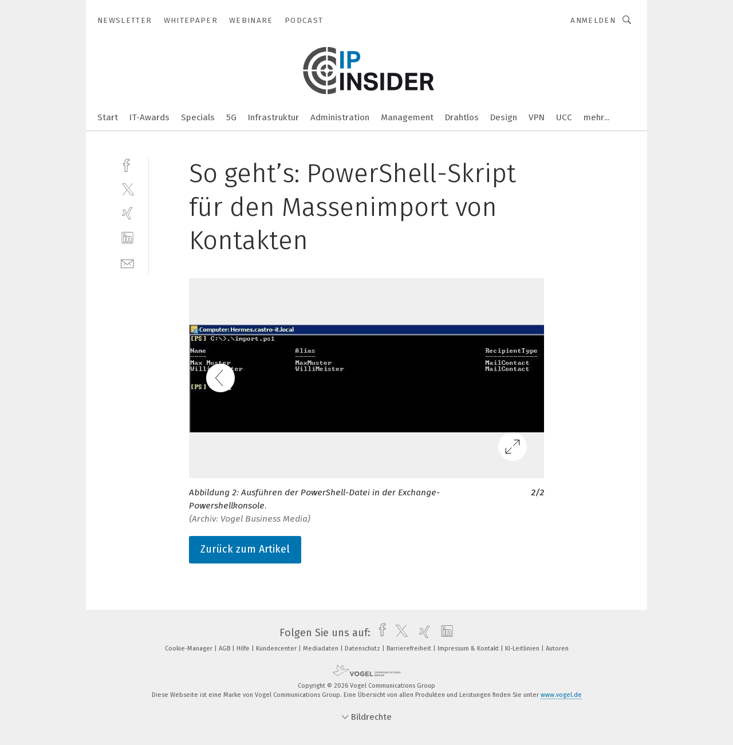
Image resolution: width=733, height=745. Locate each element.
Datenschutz (363, 648)
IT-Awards (149, 117)
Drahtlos (462, 117)
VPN (537, 117)
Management (407, 117)
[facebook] (127, 164)
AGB (225, 648)
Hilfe (244, 648)
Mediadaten (321, 648)
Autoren (557, 648)
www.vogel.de (561, 695)
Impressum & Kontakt (469, 648)
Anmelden (593, 20)
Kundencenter (277, 648)
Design (503, 117)
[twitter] (127, 189)
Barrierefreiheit (410, 648)
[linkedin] (127, 238)
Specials (198, 117)
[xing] (127, 213)
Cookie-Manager (189, 648)
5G (231, 117)
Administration (339, 117)
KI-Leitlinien (523, 648)
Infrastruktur (273, 117)
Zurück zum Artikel (245, 549)
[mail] (127, 262)
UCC (564, 117)
